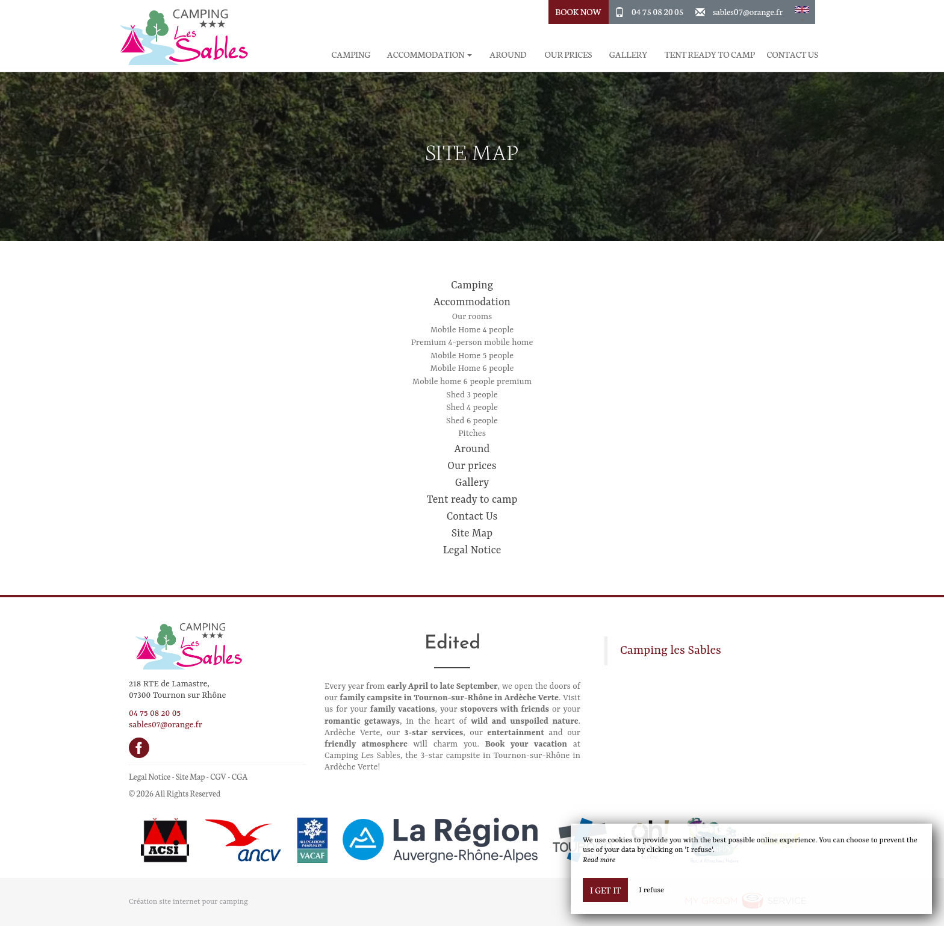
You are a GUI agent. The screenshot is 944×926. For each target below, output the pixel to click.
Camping (351, 54)
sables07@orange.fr (748, 11)
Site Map (472, 533)
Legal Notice (472, 550)
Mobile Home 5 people (472, 356)
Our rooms (472, 317)
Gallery (628, 54)
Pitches (472, 433)
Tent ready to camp (710, 54)
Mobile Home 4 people (472, 330)
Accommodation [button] (429, 54)
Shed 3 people (471, 395)
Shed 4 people (472, 407)
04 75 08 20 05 (657, 11)
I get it (605, 890)
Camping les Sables (670, 650)
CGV (218, 776)
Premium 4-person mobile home (472, 342)
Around (507, 54)
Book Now (578, 11)
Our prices (568, 54)
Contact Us (792, 54)
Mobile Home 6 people (472, 368)
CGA (240, 776)
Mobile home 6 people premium (472, 382)
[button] (802, 12)
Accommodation (472, 302)
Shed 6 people (472, 421)
